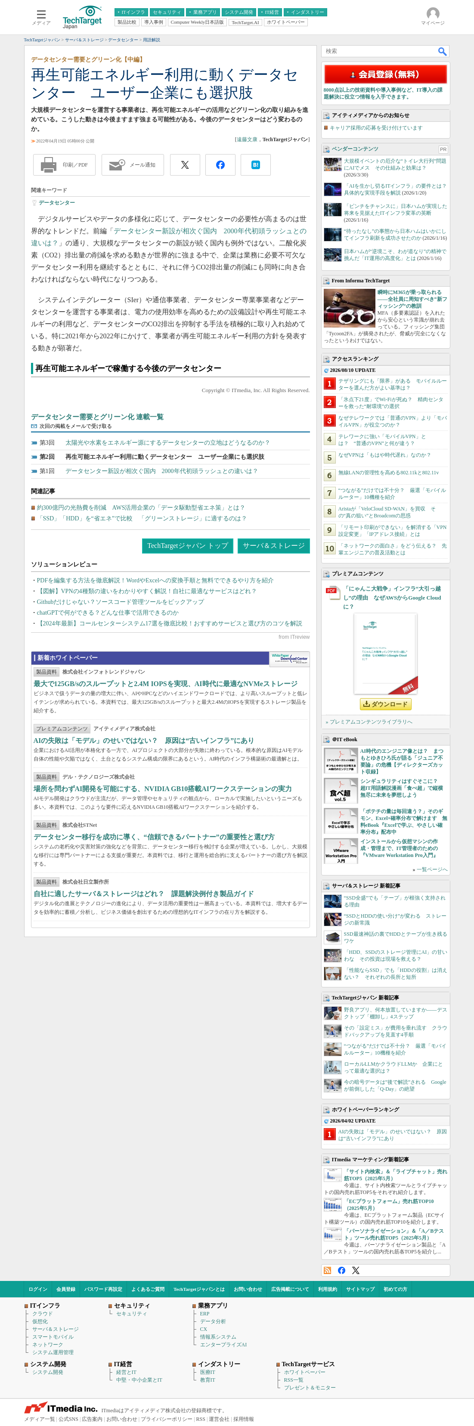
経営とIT (126, 1372)
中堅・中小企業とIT (139, 1380)
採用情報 (243, 1419)
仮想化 (40, 1321)
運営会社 (219, 1419)
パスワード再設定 (103, 1289)
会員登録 (65, 1289)
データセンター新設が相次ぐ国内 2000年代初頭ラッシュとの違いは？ (161, 471)
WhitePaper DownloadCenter (289, 659)
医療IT (207, 1372)
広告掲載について (290, 1289)
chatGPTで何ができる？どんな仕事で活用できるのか (108, 612)
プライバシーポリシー (166, 1419)
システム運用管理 (53, 1352)
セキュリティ (131, 1314)
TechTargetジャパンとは (199, 1289)
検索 (443, 51)
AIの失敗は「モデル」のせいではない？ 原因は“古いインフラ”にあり (144, 740)
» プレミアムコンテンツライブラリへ (369, 722)
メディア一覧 (39, 1419)
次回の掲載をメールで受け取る (76, 426)
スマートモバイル (53, 1337)
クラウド (42, 1314)
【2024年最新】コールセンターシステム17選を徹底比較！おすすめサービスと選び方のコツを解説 (169, 623)
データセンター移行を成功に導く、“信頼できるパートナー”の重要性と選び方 (154, 837)
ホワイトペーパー (304, 1372)
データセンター (57, 203)
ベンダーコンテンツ (355, 149)
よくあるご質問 (147, 1289)
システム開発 (47, 1372)
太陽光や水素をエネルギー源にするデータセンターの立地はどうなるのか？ (167, 442)
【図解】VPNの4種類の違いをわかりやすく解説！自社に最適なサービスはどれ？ (147, 591)
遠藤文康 (247, 139)
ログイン (37, 1289)
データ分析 (213, 1321)
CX (204, 1329)
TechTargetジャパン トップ (187, 545)
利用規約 (327, 1289)
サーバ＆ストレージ (274, 545)
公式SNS (68, 1419)
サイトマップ (360, 1289)
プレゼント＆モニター (310, 1388)
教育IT (207, 1380)
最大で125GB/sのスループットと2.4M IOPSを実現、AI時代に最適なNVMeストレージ (165, 683)
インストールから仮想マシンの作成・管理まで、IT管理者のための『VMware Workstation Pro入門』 (399, 848)
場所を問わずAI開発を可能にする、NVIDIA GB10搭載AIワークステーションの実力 (163, 788)
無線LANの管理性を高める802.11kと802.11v (388, 473)
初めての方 (395, 1289)
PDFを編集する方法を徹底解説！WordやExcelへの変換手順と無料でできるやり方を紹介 (155, 580)
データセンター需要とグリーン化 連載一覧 (97, 417)
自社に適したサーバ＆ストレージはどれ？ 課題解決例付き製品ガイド (144, 893)
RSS (327, 1270)
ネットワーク (47, 1345)
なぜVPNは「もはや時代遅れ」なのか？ (384, 455)
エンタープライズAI (223, 1345)
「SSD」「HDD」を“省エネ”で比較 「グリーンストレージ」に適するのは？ (142, 518)
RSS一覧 (294, 1380)
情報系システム (218, 1337)
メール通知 (142, 165)
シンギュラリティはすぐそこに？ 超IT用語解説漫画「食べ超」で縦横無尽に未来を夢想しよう (401, 788)
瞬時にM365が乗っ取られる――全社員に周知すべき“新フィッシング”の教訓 (412, 299)
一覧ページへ (432, 869)
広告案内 (92, 1419)
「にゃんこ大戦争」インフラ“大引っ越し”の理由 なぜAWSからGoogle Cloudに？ (392, 597)
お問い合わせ (248, 1289)
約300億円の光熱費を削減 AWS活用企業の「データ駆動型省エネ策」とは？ (141, 507)
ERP (205, 1314)
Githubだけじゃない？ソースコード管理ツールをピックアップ (120, 602)
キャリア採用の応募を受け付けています (376, 128)
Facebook (341, 1270)
